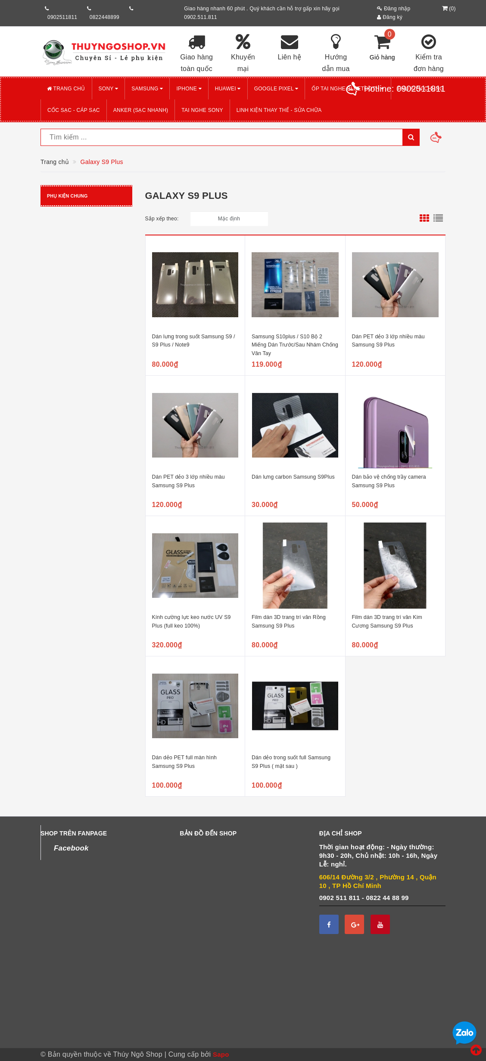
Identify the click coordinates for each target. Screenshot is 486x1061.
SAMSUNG (147, 89)
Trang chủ (66, 89)
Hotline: (405, 88)
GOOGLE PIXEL (276, 89)
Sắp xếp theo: (162, 219)
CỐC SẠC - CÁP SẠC (73, 110)
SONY (108, 89)
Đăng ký (389, 17)
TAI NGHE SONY (202, 110)
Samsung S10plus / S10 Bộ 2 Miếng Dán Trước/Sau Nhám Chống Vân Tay (295, 345)
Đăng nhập (393, 9)
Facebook (71, 848)
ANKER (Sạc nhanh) (140, 110)
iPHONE (188, 89)
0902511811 (62, 17)
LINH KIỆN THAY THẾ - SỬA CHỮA (279, 110)
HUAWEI (228, 89)
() (447, 9)
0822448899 (104, 17)
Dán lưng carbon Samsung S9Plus (293, 477)
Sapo (221, 1054)
